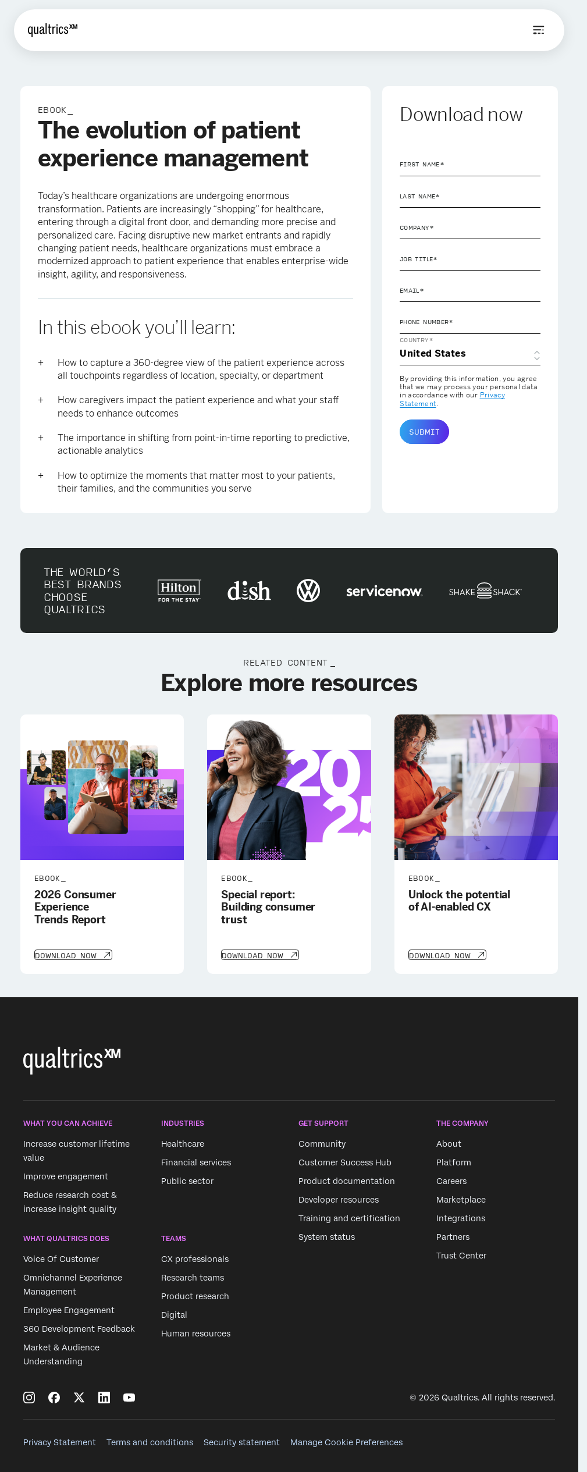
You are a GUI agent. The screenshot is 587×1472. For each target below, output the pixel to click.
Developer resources (338, 1198)
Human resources (195, 1333)
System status (326, 1235)
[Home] (52, 30)
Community (322, 1142)
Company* (417, 227)
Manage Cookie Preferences (346, 1441)
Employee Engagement (69, 1309)
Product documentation (346, 1180)
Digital (174, 1314)
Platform (453, 1161)
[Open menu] (538, 30)
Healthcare (182, 1142)
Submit (424, 432)
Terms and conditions (149, 1441)
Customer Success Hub (345, 1161)
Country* (416, 339)
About (448, 1142)
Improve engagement (65, 1175)
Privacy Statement (59, 1441)
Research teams (192, 1277)
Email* (412, 290)
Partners (452, 1235)
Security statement (242, 1441)
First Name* (422, 164)
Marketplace (461, 1198)
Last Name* (420, 196)
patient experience (184, 261)
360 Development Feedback (79, 1328)
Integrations (460, 1217)
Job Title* (419, 258)
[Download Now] (72, 954)
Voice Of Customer (61, 1258)
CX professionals (195, 1258)
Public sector (187, 1180)
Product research (195, 1295)
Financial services (196, 1161)
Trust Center (461, 1254)
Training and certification (349, 1217)
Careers (451, 1180)
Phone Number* (427, 321)
